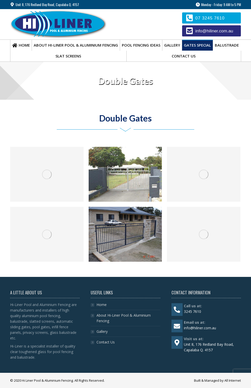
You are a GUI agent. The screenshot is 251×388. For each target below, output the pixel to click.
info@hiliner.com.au (214, 31)
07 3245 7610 (210, 18)
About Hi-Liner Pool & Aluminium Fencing (123, 318)
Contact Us (105, 342)
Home (101, 304)
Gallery (102, 331)
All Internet (232, 380)
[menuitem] (21, 45)
